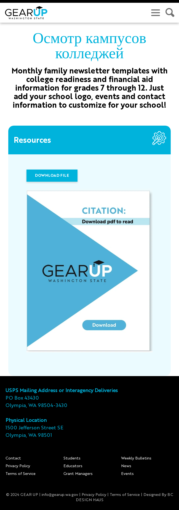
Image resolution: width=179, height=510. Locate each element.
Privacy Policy (18, 466)
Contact (13, 458)
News (126, 466)
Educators (72, 466)
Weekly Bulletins (136, 458)
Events (127, 474)
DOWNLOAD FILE (52, 176)
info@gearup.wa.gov (60, 495)
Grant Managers (78, 474)
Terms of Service (21, 474)
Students (72, 458)
